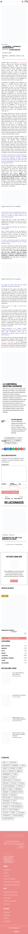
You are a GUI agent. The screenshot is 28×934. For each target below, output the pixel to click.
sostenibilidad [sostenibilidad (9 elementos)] (6, 815)
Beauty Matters (5, 645)
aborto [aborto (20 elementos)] (4, 762)
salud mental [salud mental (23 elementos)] (21, 812)
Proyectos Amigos (9, 879)
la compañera (17, 440)
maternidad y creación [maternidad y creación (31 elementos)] (16, 792)
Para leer (11, 535)
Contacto (7, 876)
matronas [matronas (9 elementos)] (5, 795)
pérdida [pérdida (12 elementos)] (13, 812)
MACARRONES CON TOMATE (19, 695)
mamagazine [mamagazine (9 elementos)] (18, 789)
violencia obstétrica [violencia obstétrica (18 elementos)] (8, 818)
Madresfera (7, 921)
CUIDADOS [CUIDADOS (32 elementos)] (5, 768)
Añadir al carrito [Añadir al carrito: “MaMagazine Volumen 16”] (14, 638)
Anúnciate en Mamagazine (12, 882)
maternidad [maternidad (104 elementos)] (5, 792)
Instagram (7, 912)
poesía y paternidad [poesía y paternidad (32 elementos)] (13, 809)
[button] (1, 1)
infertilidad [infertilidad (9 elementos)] (5, 783)
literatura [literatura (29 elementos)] (20, 786)
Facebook (7, 915)
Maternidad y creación (14, 55)
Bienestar (4, 648)
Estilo (3, 650)
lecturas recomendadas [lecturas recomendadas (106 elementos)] (9, 786)
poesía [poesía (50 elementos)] (4, 809)
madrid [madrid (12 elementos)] (10, 789)
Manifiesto (7, 870)
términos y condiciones (19, 844)
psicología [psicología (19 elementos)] (5, 812)
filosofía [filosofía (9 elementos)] (13, 777)
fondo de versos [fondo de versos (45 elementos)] (7, 780)
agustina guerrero (10, 438)
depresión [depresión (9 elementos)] (12, 768)
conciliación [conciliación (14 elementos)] (6, 765)
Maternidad (5, 55)
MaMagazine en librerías (12, 885)
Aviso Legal (7, 898)
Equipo (6, 873)
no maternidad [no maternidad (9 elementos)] (6, 801)
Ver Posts (14, 580)
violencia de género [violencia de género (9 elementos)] (18, 815)
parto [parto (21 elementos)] (14, 801)
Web (20, 484)
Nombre (4, 484)
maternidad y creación (10, 443)
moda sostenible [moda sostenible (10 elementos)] (7, 798)
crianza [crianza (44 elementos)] (23, 765)
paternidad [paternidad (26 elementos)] (5, 807)
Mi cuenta (7, 904)
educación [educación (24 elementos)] (11, 771)
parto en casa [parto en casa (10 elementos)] (6, 804)
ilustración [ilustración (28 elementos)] (17, 780)
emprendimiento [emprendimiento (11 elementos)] (7, 774)
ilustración (8, 440)
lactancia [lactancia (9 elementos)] (21, 783)
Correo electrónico (13, 484)
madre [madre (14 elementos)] (4, 789)
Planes (3, 660)
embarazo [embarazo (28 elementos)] (19, 771)
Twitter (6, 918)
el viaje (19, 438)
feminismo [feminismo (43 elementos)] (5, 777)
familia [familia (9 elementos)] (15, 774)
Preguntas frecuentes (11, 892)
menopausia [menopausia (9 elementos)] (13, 795)
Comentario (5, 464)
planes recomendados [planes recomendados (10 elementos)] (16, 807)
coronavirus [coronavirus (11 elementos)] (15, 765)
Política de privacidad (11, 895)
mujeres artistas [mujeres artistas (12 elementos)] (18, 798)
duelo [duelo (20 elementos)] (4, 771)
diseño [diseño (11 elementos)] (19, 768)
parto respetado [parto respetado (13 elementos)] (17, 804)
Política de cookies (10, 901)
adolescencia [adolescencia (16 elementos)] (12, 762)
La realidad (5, 535)
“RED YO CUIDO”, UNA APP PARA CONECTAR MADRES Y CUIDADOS (18, 734)
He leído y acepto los (14, 843)
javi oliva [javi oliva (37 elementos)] (13, 783)
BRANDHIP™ (16, 931)
